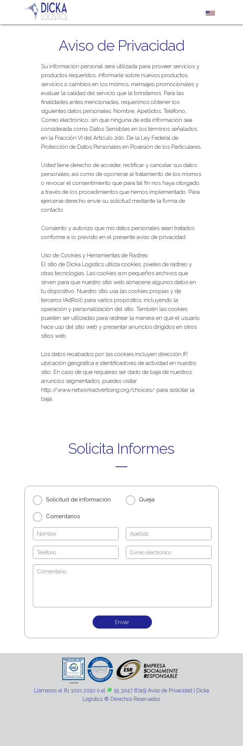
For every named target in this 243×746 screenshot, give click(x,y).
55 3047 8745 (129, 690)
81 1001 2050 (80, 690)
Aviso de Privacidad (170, 690)
